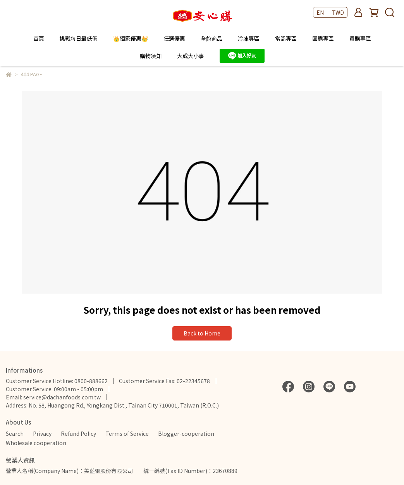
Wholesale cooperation (36, 443)
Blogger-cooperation (186, 433)
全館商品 (211, 38)
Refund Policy (78, 433)
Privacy (42, 433)
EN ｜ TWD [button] (330, 12)
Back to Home (202, 333)
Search (15, 433)
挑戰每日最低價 (79, 38)
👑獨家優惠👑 (130, 38)
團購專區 (323, 38)
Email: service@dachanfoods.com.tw (53, 397)
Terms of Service (127, 433)
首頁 (38, 38)
